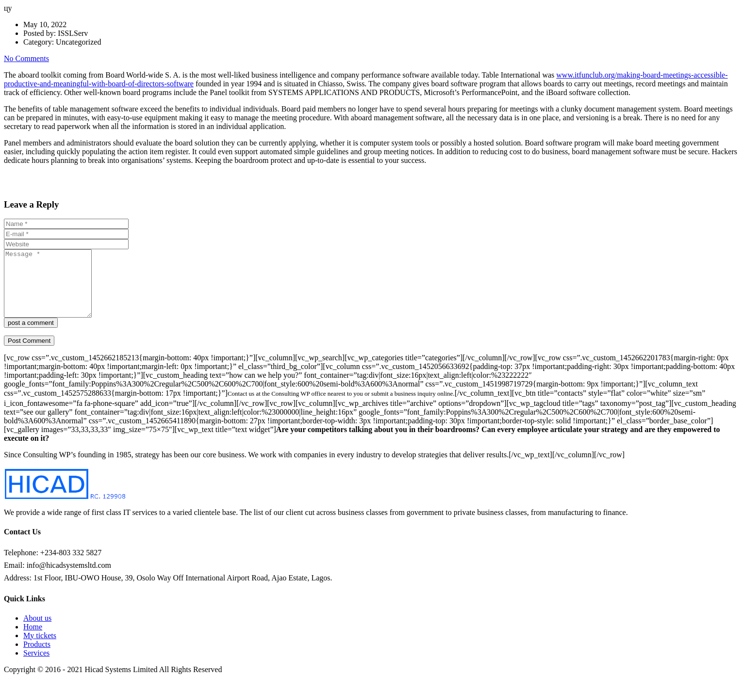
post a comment (31, 335)
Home (32, 640)
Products (36, 657)
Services (36, 666)
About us (37, 631)
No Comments (26, 58)
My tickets (39, 648)
